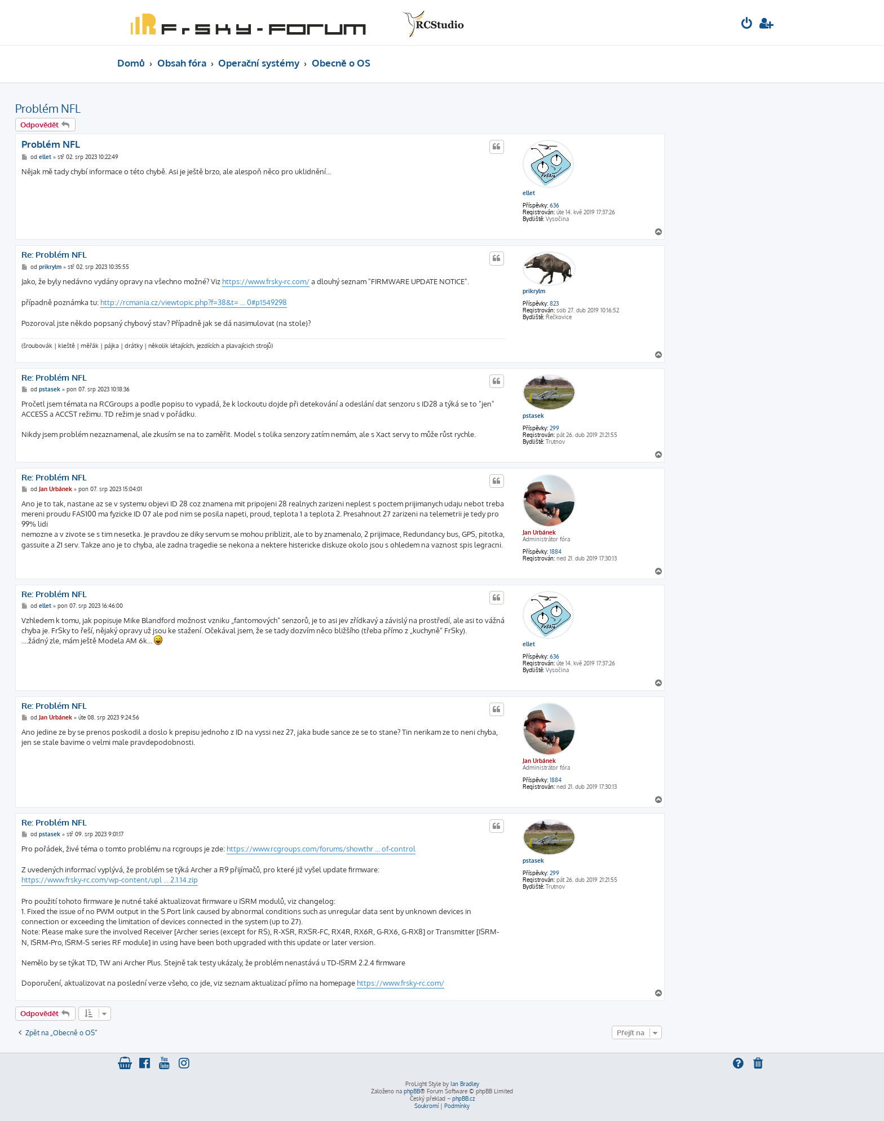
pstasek (533, 415)
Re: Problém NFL (54, 255)
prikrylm (534, 291)
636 (554, 205)
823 (554, 303)
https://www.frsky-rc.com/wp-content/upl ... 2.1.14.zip (109, 879)
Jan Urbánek (539, 532)
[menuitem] (747, 24)
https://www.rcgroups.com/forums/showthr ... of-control (321, 848)
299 (554, 428)
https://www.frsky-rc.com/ (266, 281)
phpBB (412, 1091)
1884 (556, 551)
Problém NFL (48, 108)
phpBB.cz (463, 1098)
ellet (529, 192)
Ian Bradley (464, 1083)
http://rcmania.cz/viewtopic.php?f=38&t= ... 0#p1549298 (193, 302)
